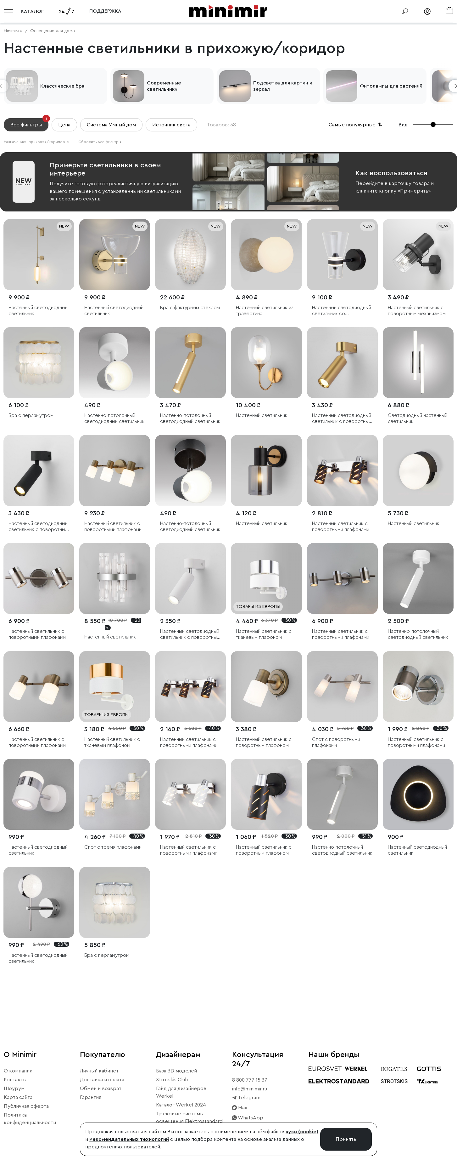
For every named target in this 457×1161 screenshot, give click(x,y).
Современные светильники (164, 86)
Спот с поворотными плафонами (336, 742)
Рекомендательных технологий (129, 1139)
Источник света (171, 124)
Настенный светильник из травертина (264, 310)
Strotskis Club (172, 1079)
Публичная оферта (26, 1106)
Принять (346, 1139)
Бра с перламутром (30, 415)
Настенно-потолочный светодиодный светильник (114, 418)
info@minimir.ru (249, 1088)
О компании (18, 1070)
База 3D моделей (176, 1070)
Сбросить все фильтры (99, 142)
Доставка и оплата (102, 1079)
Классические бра (62, 86)
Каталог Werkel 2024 (181, 1104)
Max (239, 1107)
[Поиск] (405, 11)
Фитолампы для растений (391, 86)
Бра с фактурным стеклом (190, 307)
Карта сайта (18, 1097)
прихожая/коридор (49, 142)
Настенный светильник (261, 415)
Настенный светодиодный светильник (38, 310)
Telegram (246, 1097)
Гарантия (90, 1097)
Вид (403, 124)
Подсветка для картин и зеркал (282, 86)
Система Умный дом (111, 124)
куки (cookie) (302, 1131)
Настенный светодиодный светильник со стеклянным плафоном (341, 311)
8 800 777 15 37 (249, 1080)
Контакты (15, 1079)
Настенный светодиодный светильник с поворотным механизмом (342, 419)
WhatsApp (247, 1117)
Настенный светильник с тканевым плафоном (264, 634)
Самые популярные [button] (356, 124)
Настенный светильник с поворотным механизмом (417, 310)
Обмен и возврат (100, 1088)
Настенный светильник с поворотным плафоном (264, 742)
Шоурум (14, 1088)
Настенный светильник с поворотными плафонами (113, 526)
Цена (64, 124)
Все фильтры (29, 122)
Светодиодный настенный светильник (417, 418)
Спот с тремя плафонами (113, 847)
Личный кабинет (99, 1070)
